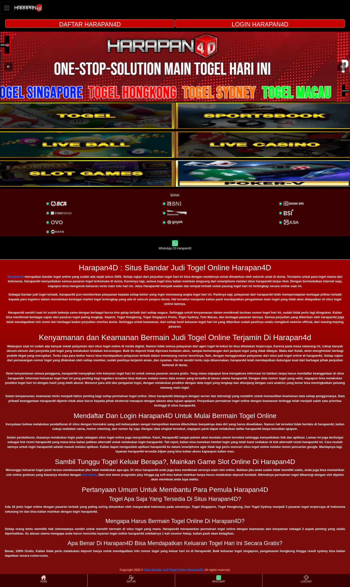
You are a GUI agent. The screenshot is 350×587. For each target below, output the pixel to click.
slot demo (89, 475)
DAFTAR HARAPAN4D (90, 24)
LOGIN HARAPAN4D (260, 24)
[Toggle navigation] (6, 8)
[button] (8, 67)
